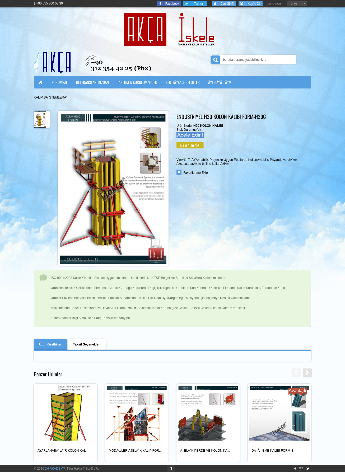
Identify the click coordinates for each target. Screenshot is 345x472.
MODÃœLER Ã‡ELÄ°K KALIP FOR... (135, 450)
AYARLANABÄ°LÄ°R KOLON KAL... (63, 450)
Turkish (294, 3)
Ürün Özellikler (50, 344)
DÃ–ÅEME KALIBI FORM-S (272, 450)
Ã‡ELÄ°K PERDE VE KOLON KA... (205, 450)
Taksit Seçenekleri (87, 344)
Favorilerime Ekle (195, 173)
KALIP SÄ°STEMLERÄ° (50, 97)
